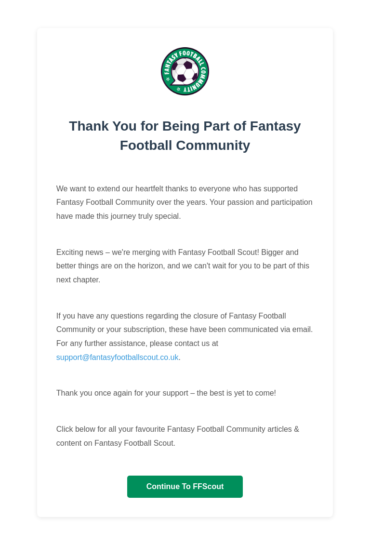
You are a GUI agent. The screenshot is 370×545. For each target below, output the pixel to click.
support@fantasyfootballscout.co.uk (117, 357)
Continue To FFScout (185, 486)
